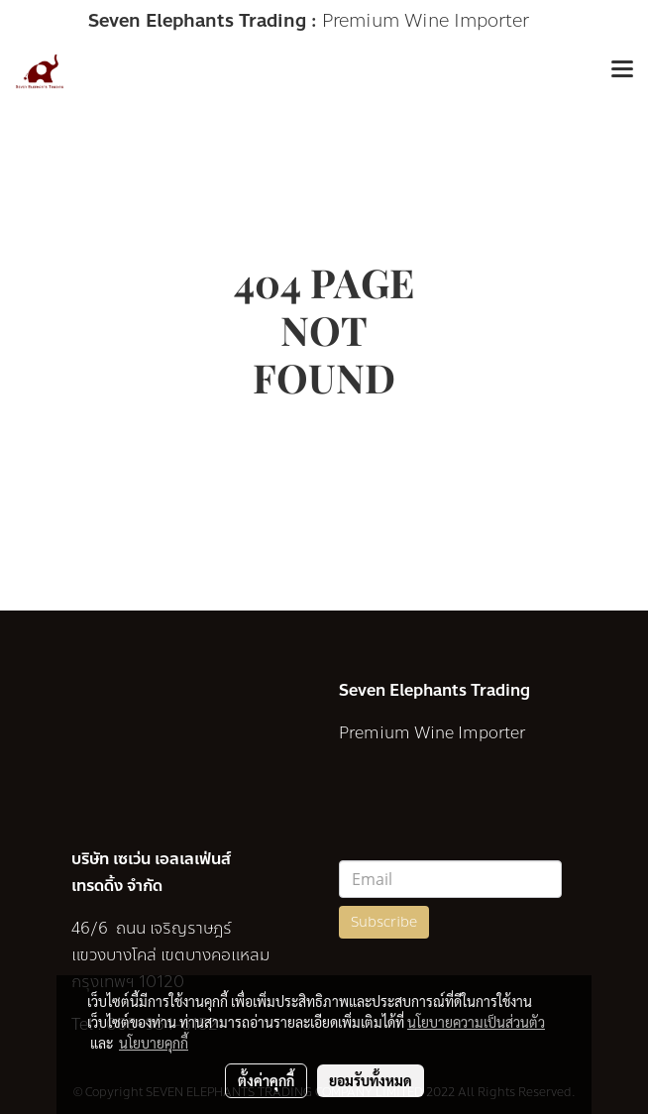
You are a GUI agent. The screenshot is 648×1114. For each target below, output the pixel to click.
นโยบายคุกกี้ (153, 1043)
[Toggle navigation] (622, 71)
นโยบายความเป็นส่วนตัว (476, 1022)
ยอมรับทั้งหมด (370, 1080)
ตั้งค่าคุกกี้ (266, 1080)
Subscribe (384, 922)
